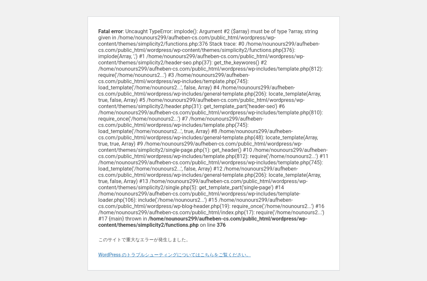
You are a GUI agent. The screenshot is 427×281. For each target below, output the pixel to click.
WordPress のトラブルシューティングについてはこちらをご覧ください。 (174, 254)
